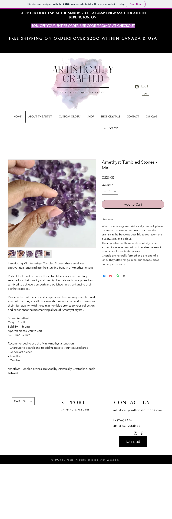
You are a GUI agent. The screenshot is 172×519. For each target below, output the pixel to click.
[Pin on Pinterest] (111, 276)
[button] (145, 97)
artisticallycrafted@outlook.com (138, 410)
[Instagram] (135, 433)
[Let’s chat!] (133, 441)
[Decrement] (104, 191)
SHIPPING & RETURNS (75, 409)
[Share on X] (124, 276)
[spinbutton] (110, 191)
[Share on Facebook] (104, 276)
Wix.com (113, 459)
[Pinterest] (142, 433)
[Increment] (115, 191)
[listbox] (23, 401)
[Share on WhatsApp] (117, 276)
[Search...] (126, 128)
